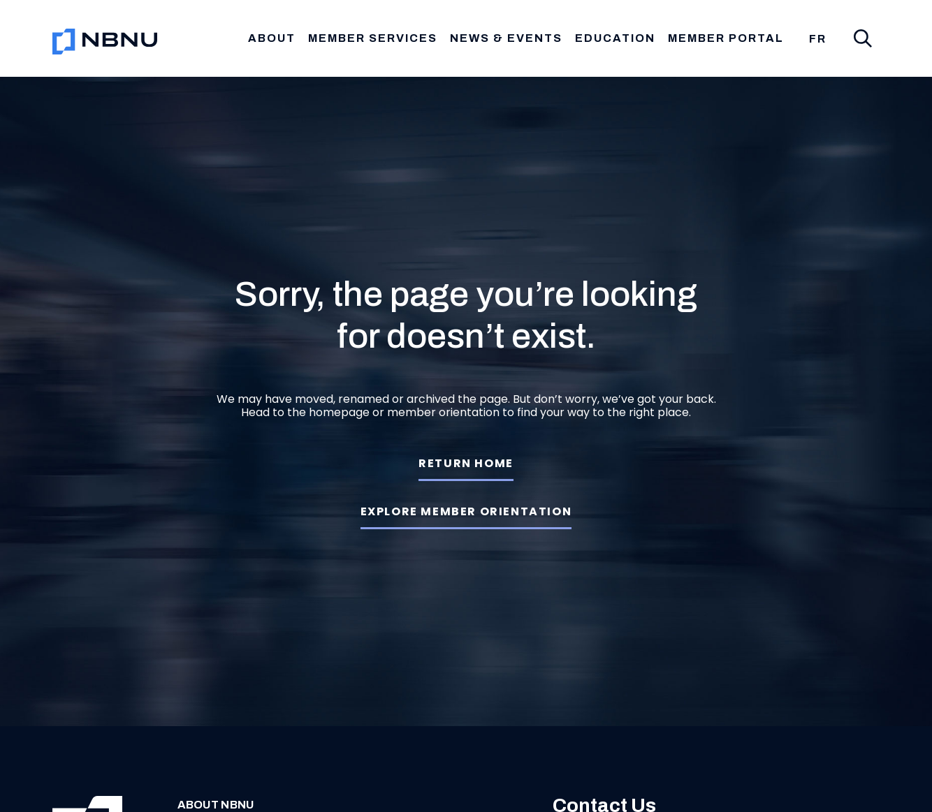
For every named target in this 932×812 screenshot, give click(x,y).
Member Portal (726, 38)
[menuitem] (817, 39)
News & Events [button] (506, 38)
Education (615, 38)
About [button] (272, 38)
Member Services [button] (372, 38)
